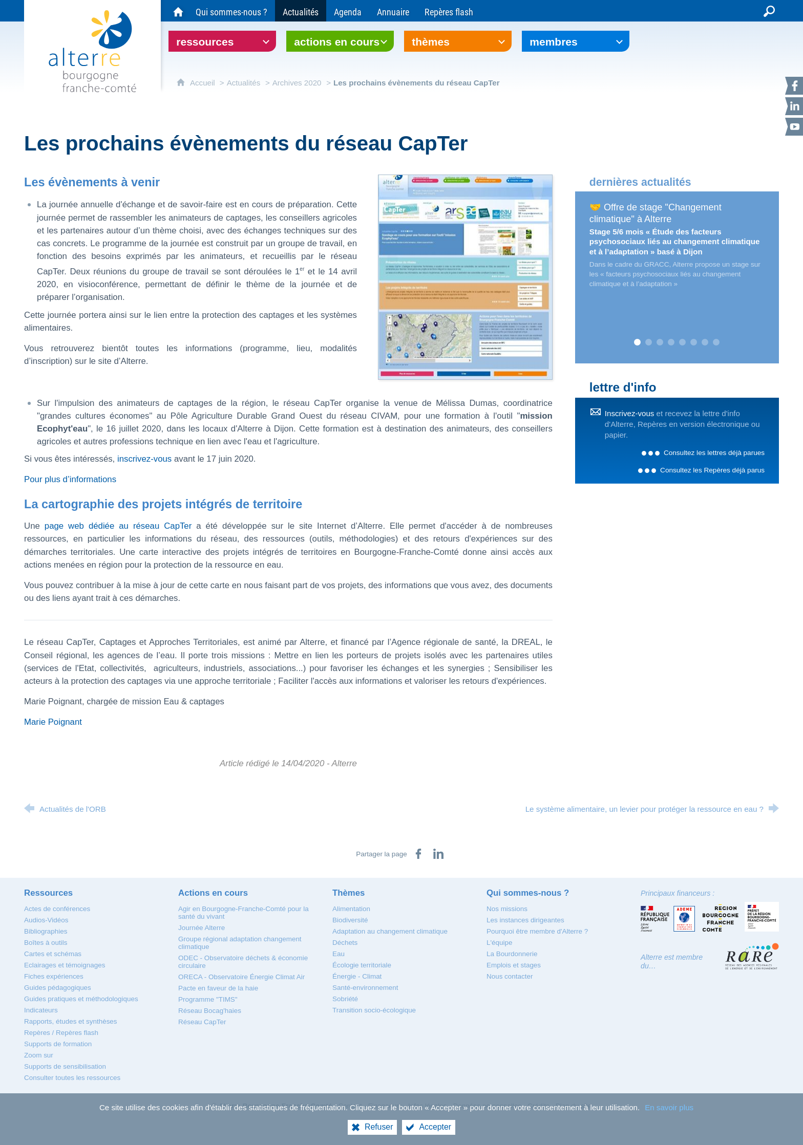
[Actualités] (300, 10)
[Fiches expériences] (53, 976)
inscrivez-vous (144, 459)
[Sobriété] (345, 999)
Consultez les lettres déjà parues (714, 453)
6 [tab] (694, 342)
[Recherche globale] (769, 10)
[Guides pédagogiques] (57, 987)
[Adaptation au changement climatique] (390, 931)
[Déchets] (344, 942)
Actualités (244, 82)
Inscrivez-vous (629, 413)
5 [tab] (683, 342)
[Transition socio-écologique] (374, 1010)
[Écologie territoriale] (361, 965)
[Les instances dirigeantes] (525, 920)
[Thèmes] (348, 893)
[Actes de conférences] (57, 909)
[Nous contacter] (510, 976)
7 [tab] (705, 342)
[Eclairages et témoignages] (64, 965)
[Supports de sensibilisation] (65, 1066)
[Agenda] (347, 10)
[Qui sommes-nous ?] (231, 10)
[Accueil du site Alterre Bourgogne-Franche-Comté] (178, 10)
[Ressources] (48, 893)
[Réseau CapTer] (202, 1022)
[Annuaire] (393, 10)
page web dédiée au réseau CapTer (118, 526)
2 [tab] (649, 342)
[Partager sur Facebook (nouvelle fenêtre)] (418, 853)
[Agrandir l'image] (465, 277)
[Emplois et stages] (514, 965)
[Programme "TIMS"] (208, 999)
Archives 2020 (297, 82)
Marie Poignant (53, 722)
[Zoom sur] (38, 1055)
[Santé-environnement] (365, 987)
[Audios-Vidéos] (46, 920)
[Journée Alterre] (201, 928)
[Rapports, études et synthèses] (70, 1021)
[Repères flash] (449, 10)
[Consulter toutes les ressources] (72, 1078)
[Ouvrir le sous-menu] (222, 41)
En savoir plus (669, 1107)
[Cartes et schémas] (52, 954)
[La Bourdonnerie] (512, 954)
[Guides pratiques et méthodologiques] (81, 999)
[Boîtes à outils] (45, 942)
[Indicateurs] (41, 1010)
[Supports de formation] (58, 1044)
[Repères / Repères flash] (61, 1032)
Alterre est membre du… (672, 961)
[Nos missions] (507, 909)
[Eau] (338, 954)
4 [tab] (671, 342)
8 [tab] (716, 342)
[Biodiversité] (350, 920)
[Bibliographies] (45, 931)
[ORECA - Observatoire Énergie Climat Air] (241, 977)
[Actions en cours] (213, 893)
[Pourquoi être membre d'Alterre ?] (537, 931)
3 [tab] (660, 342)
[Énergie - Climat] (357, 976)
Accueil (203, 82)
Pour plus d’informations (70, 479)
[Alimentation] (351, 909)
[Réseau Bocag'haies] (209, 1010)
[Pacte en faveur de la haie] (218, 988)
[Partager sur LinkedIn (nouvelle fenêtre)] (438, 853)
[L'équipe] (499, 942)
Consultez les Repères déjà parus (712, 470)
